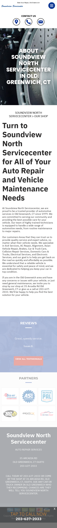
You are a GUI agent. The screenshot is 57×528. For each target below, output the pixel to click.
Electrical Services (21, 254)
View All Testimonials (28, 362)
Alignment (37, 245)
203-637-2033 (28, 469)
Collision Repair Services (15, 251)
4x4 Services (12, 245)
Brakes (23, 248)
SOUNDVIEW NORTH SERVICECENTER (25, 114)
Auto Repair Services (28, 453)
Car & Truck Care (37, 248)
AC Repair (25, 245)
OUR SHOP (41, 116)
